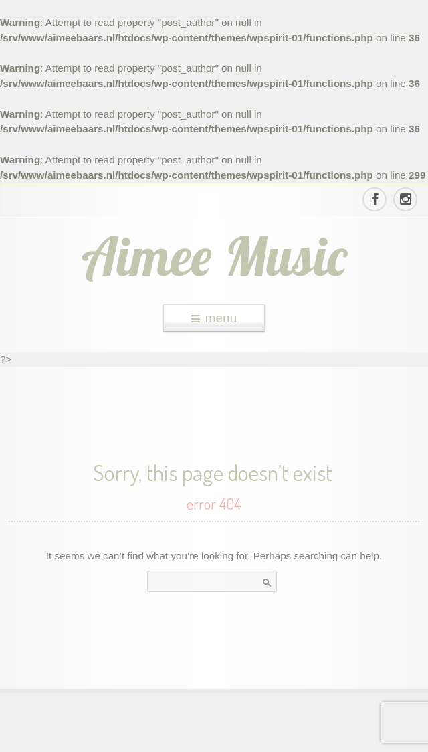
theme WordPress (214, 739)
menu (214, 318)
